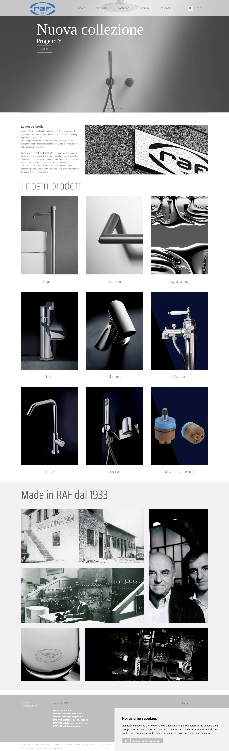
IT (197, 8)
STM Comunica (56, 748)
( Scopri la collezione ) (39, 172)
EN (201, 8)
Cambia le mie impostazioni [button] (146, 741)
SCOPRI (26, 52)
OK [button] (125, 741)
